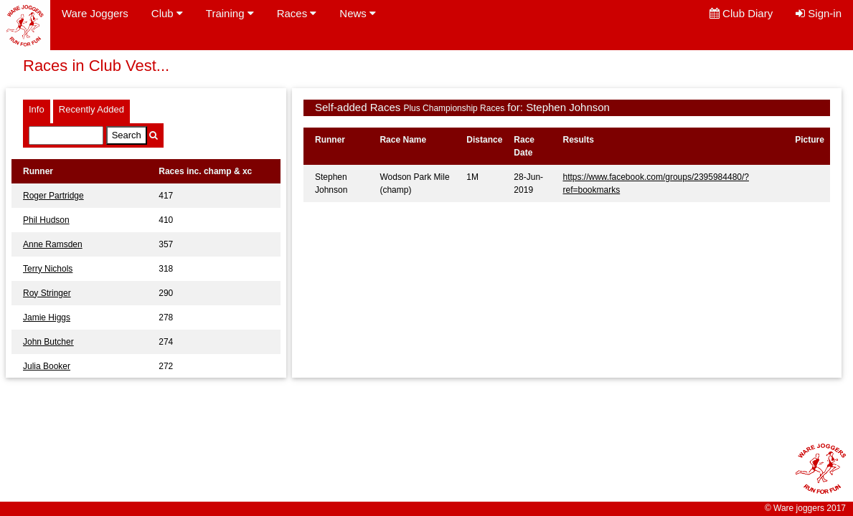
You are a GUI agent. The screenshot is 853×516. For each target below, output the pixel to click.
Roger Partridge (53, 196)
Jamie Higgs (46, 317)
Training (230, 13)
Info (36, 109)
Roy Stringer (47, 293)
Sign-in (819, 13)
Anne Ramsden (53, 244)
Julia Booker (46, 366)
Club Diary (741, 13)
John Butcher (48, 342)
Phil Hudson (46, 220)
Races (297, 13)
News (357, 13)
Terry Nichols (47, 269)
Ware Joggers (95, 13)
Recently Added (91, 109)
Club (167, 13)
